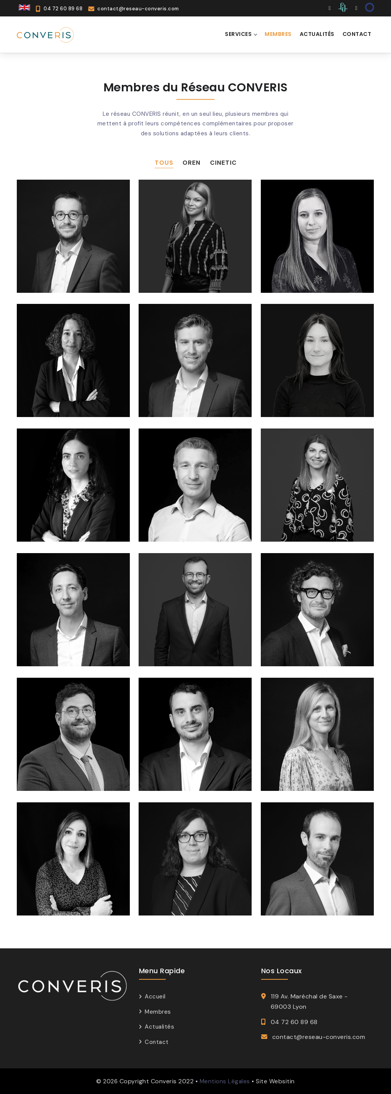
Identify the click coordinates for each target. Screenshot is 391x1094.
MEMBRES (278, 34)
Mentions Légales (224, 1081)
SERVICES (238, 34)
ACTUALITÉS (317, 34)
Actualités (159, 1027)
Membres (158, 1011)
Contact (157, 1041)
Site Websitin (276, 1081)
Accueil (155, 996)
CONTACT (357, 34)
